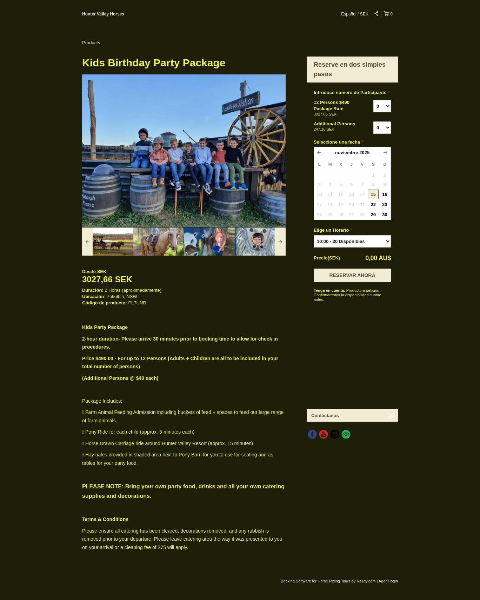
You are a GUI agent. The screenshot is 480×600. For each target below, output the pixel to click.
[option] (107, 242)
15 (373, 194)
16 (384, 194)
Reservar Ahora (352, 275)
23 (384, 204)
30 (384, 214)
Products (91, 42)
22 (373, 204)
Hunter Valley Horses (103, 14)
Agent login (388, 581)
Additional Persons (335, 126)
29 (373, 214)
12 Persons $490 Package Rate (335, 108)
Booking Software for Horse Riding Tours (316, 581)
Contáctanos (325, 415)
